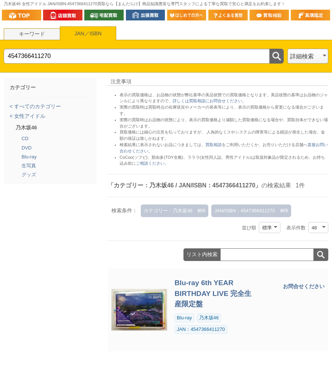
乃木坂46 (209, 317)
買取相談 (213, 144)
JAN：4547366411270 (201, 329)
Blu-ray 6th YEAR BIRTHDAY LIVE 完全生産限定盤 (213, 293)
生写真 (29, 165)
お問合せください (304, 286)
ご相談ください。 (152, 163)
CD (25, 138)
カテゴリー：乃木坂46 (168, 210)
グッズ (29, 174)
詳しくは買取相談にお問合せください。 (209, 101)
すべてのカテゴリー (37, 106)
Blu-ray (29, 157)
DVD (27, 148)
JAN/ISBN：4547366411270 (244, 210)
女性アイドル (29, 116)
